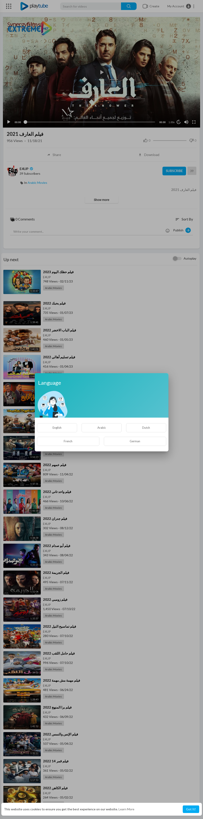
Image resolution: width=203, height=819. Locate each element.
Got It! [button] (191, 809)
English (57, 427)
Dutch (146, 427)
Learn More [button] (126, 809)
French (68, 441)
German (135, 441)
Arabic (101, 427)
